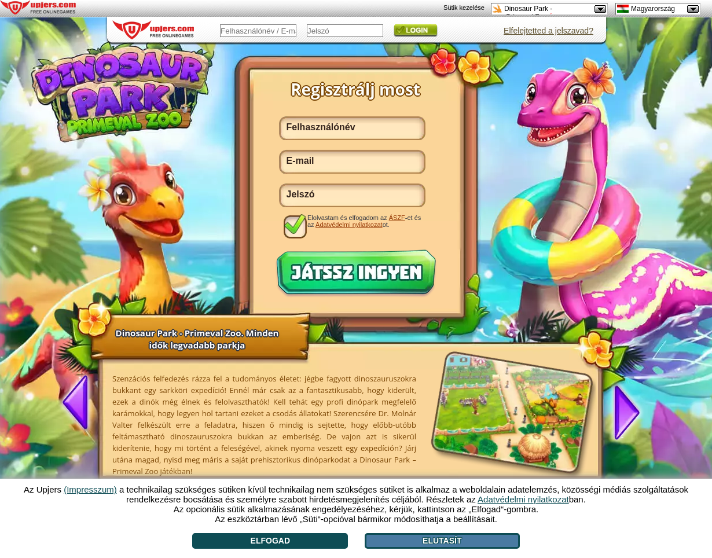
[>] (622, 411)
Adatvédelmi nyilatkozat (349, 224)
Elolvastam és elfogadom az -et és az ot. (364, 221)
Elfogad (270, 540)
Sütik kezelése (464, 7)
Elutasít (442, 540)
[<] (79, 403)
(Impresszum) (90, 489)
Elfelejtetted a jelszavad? (548, 30)
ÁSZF (397, 217)
